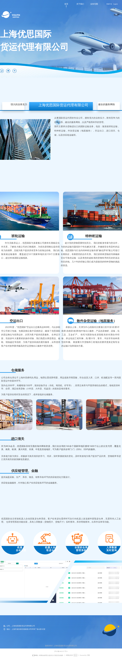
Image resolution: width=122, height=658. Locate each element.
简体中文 (109, 4)
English (115, 4)
